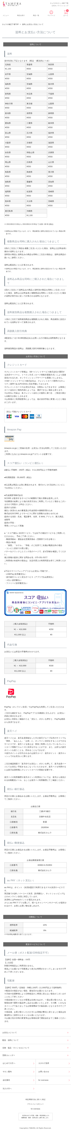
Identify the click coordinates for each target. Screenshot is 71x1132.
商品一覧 (36, 15)
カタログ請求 (43, 1063)
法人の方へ (7, 1088)
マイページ (51, 15)
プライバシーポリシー (35, 1104)
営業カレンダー (8, 1055)
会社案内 (6, 1080)
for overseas (43, 1080)
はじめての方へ (9, 1063)
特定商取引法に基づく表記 (35, 1099)
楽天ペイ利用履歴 (39, 780)
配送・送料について (10, 1040)
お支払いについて (9, 1033)
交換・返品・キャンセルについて (15, 1048)
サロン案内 (7, 1072)
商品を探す (21, 15)
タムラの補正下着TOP (10, 24)
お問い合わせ (43, 1072)
